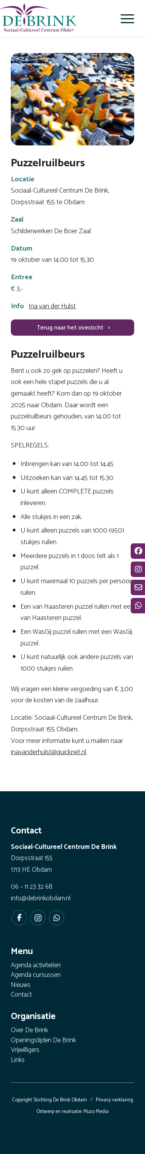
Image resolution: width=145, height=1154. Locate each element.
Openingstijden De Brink (43, 1041)
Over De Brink (29, 1031)
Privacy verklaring (114, 1100)
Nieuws (21, 985)
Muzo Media (96, 1112)
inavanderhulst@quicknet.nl (48, 752)
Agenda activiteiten (36, 966)
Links (18, 1060)
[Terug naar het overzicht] (72, 327)
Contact (21, 995)
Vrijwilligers (25, 1050)
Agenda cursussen (36, 975)
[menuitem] (123, 18)
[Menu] (123, 18)
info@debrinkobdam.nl (40, 898)
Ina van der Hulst (52, 306)
